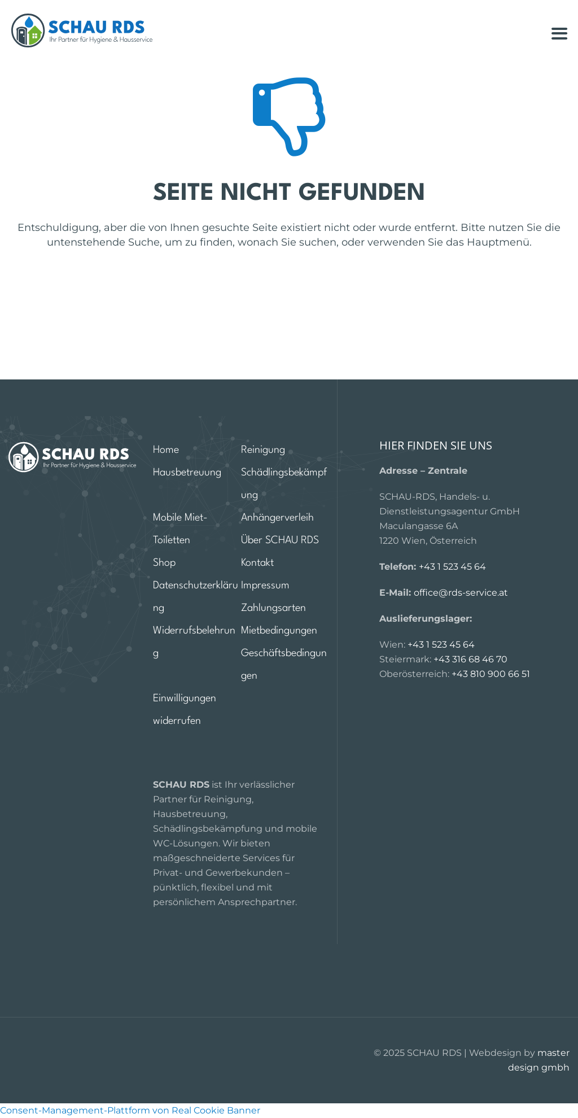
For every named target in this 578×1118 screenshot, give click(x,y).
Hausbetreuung (187, 473)
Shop (164, 563)
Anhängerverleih (277, 518)
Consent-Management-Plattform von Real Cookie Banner (130, 1110)
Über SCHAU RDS (280, 540)
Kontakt (257, 563)
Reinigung (263, 450)
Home (166, 450)
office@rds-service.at (461, 592)
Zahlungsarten (273, 608)
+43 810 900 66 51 (491, 674)
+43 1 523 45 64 (452, 566)
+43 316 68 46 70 (470, 659)
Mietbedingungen (279, 631)
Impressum (265, 585)
